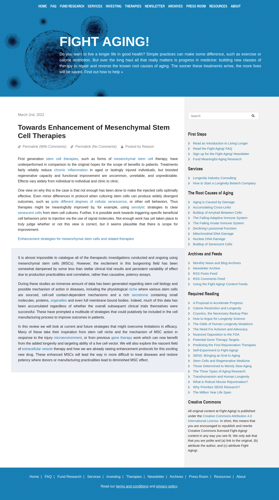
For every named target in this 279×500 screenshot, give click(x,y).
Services (95, 6)
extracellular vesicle (37, 349)
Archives (175, 6)
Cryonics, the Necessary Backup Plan (220, 313)
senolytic (138, 207)
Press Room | (201, 477)
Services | (96, 477)
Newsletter (155, 6)
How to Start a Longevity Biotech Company (224, 183)
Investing (113, 6)
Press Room (196, 6)
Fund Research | (71, 477)
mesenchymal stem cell (133, 159)
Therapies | (136, 477)
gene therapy (121, 338)
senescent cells (30, 213)
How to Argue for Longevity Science (219, 318)
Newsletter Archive (206, 268)
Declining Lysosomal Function (215, 228)
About (236, 6)
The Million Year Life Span (212, 392)
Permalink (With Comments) (44, 146)
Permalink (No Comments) (96, 146)
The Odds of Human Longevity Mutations (223, 324)
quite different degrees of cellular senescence (89, 201)
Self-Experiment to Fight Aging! (215, 350)
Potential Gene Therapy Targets (216, 340)
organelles (59, 300)
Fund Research (72, 6)
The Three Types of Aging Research (219, 371)
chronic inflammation (71, 170)
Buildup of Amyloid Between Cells (217, 212)
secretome (140, 295)
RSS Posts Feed (205, 273)
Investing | (116, 477)
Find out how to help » (103, 72)
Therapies (133, 6)
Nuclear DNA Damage (209, 239)
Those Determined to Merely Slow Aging (222, 366)
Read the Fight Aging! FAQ (212, 148)
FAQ (53, 6)
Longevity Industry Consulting (214, 178)
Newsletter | (158, 477)
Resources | (225, 477)
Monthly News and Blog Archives (217, 263)
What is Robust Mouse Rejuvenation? (220, 382)
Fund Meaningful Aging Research (217, 159)
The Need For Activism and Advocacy (220, 329)
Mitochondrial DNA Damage (213, 233)
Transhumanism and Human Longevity (221, 376)
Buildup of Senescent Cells (212, 244)
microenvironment (68, 338)
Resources (218, 6)
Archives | (179, 477)
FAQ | (51, 477)
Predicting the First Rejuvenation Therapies (224, 345)
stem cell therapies (62, 159)
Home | (37, 477)
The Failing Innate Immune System (218, 223)
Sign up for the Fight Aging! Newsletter (221, 154)
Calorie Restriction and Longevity (217, 308)
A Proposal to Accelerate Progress (218, 303)
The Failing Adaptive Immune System (220, 218)
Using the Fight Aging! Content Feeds (220, 284)
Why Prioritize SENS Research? (216, 387)
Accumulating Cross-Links (212, 207)
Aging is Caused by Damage (214, 202)
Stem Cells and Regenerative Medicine (221, 361)
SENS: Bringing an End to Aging (216, 355)
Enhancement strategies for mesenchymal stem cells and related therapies (76, 239)
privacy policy (166, 486)
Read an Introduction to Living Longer (220, 143)
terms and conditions (132, 486)
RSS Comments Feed (209, 279)
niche (133, 289)
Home (42, 6)
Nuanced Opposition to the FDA (216, 334)
